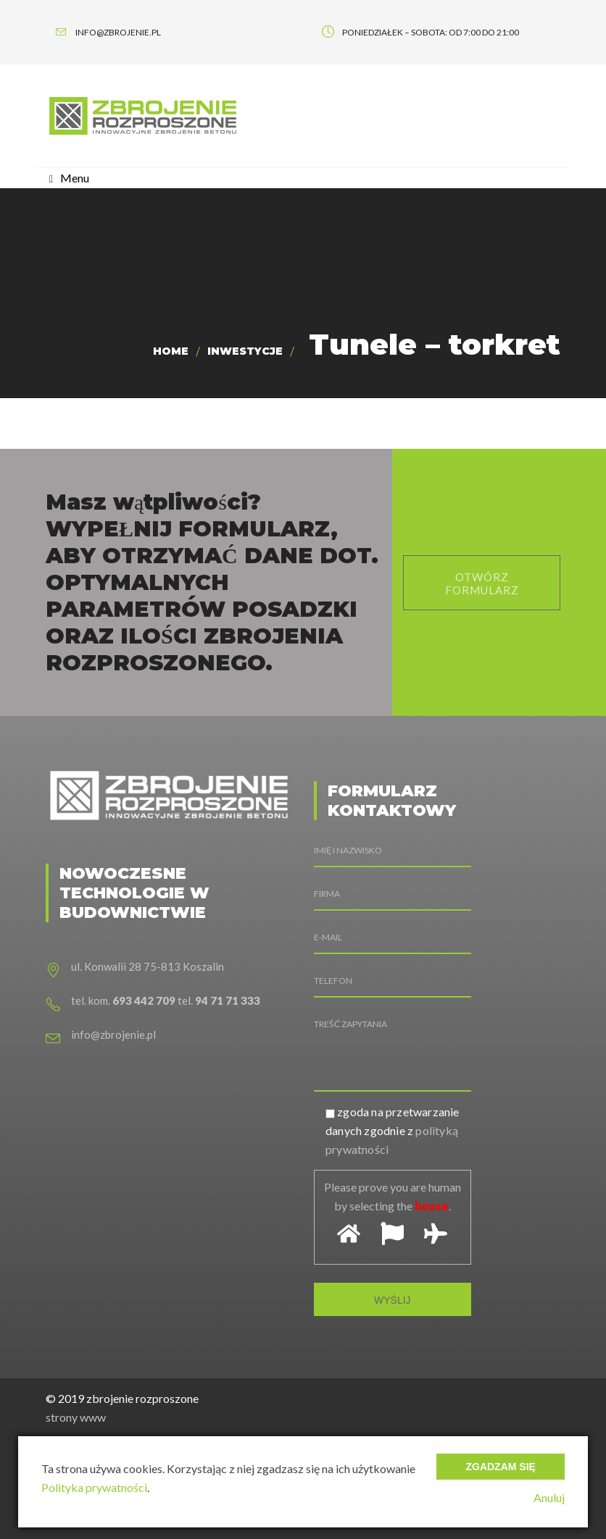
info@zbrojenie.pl (113, 1034)
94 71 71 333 (227, 1000)
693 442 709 (143, 1000)
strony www (76, 1417)
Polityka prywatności (94, 1487)
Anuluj (549, 1497)
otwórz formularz (482, 583)
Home (170, 351)
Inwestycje (245, 351)
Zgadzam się (500, 1466)
